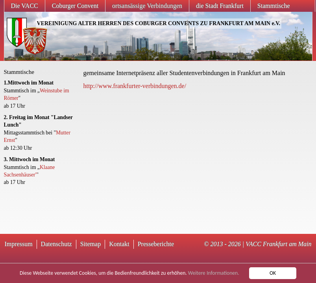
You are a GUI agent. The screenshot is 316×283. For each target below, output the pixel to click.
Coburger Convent (75, 5)
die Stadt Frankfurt (220, 5)
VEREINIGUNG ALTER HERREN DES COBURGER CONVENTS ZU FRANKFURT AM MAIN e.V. (158, 23)
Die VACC (24, 5)
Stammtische (273, 5)
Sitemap (90, 244)
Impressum (19, 244)
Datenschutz (56, 244)
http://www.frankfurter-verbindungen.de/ (134, 86)
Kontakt (119, 244)
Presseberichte (156, 244)
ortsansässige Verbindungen (147, 5)
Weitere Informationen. (213, 273)
